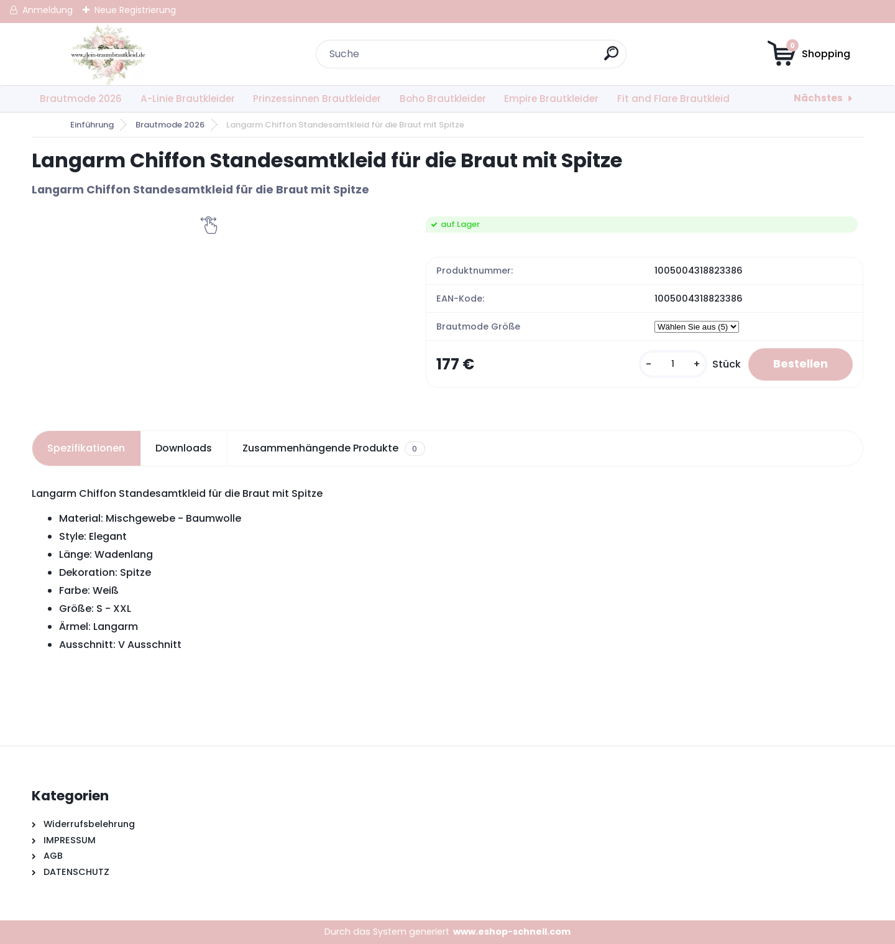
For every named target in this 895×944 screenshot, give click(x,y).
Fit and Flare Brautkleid (673, 98)
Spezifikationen (86, 448)
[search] (611, 58)
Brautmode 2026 (81, 98)
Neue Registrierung (135, 10)
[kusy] (673, 364)
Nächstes (818, 97)
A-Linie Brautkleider (187, 98)
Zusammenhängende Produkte (333, 448)
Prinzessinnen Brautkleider (317, 98)
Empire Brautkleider (551, 98)
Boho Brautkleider (443, 98)
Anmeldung (47, 10)
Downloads (183, 448)
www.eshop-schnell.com (512, 931)
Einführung (92, 125)
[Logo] (108, 54)
